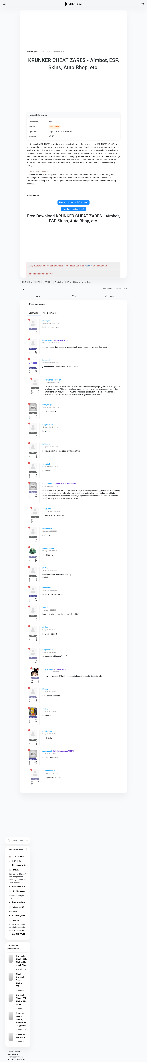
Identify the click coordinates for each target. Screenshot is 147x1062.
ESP (67, 282)
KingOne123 (47, 424)
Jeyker (45, 627)
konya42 (46, 360)
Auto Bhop (86, 282)
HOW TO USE (33, 195)
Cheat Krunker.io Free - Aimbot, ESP (20, 980)
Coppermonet (48, 548)
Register (88, 265)
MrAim (45, 568)
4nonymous (47, 340)
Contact (17, 1052)
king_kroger (47, 405)
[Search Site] (20, 840)
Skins (75, 282)
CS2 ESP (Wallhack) (19, 915)
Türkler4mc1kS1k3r (53, 380)
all (26, 849)
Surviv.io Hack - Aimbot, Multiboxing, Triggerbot (21, 1019)
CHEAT (37, 282)
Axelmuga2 (47, 751)
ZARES (47, 282)
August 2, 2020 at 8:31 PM (53, 52)
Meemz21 (46, 588)
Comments (34, 313)
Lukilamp (46, 444)
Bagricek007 (47, 650)
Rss (24, 1060)
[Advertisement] (73, 30)
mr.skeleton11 (48, 731)
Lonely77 (46, 321)
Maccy (45, 689)
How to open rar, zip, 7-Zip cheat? (73, 202)
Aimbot (58, 282)
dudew (45, 709)
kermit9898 (47, 528)
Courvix (48, 509)
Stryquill (48, 669)
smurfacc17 (50, 771)
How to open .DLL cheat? (73, 209)
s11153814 (47, 484)
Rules (11, 1052)
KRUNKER (26, 282)
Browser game (33, 52)
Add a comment (50, 313)
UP (23, 289)
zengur (45, 607)
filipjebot (46, 464)
